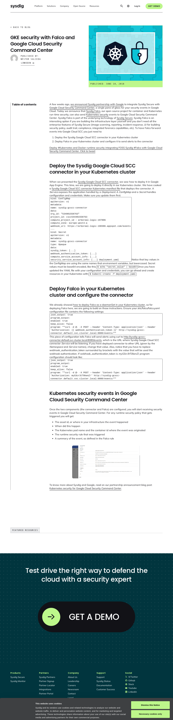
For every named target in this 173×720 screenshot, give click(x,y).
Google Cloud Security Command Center (71, 107)
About (92, 704)
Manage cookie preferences (48, 715)
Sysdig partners (47, 676)
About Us (72, 676)
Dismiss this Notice (150, 685)
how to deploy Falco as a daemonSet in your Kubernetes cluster (109, 304)
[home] (17, 6)
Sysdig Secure (125, 117)
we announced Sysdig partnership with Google (97, 104)
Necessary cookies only (150, 694)
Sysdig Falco (93, 111)
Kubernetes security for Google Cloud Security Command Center (85, 487)
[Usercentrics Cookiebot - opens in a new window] (17, 715)
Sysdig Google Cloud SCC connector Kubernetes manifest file (86, 188)
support (101, 676)
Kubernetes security (97, 114)
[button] (38, 6)
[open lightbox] (106, 461)
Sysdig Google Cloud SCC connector (98, 181)
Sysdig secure (17, 676)
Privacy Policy (72, 704)
